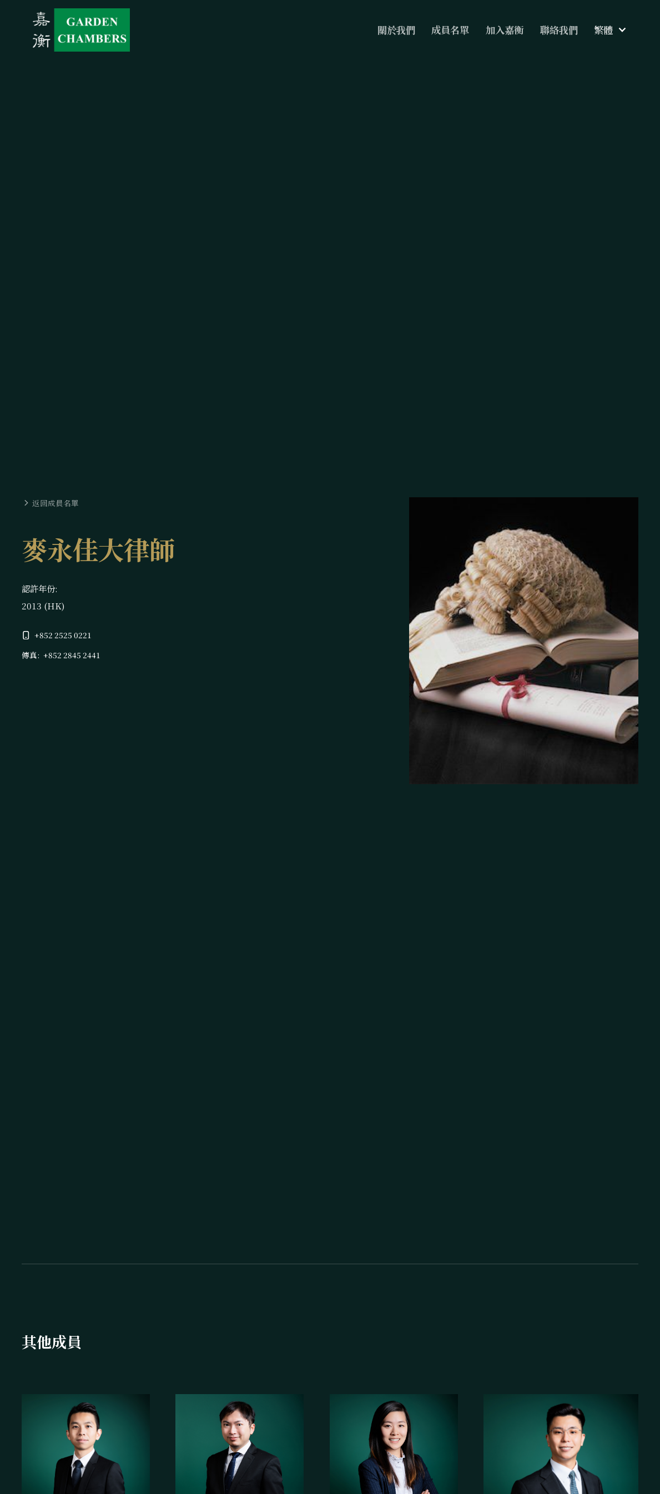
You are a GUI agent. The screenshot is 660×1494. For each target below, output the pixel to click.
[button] (610, 30)
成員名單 (450, 30)
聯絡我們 (559, 30)
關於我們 (396, 30)
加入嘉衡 (504, 30)
